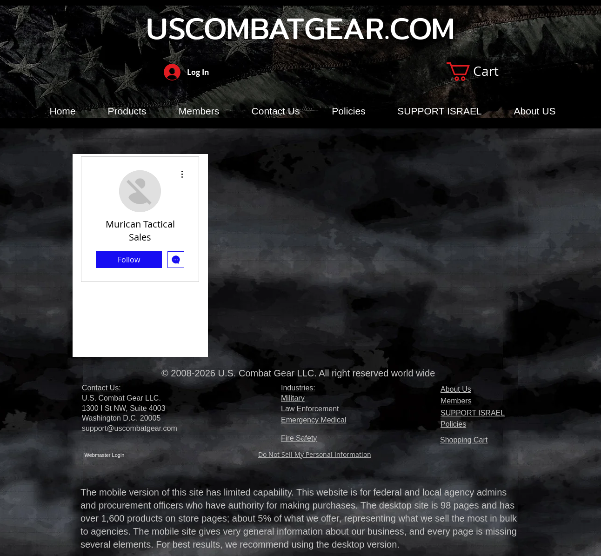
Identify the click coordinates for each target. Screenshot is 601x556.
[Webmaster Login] (104, 455)
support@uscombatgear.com (129, 428)
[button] (483, 71)
